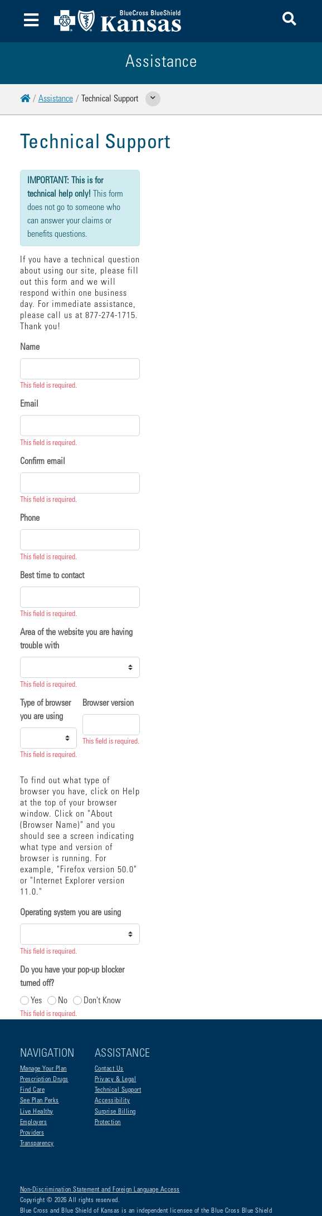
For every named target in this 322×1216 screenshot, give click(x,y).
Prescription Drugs (44, 1035)
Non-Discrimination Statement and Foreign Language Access (100, 1145)
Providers (32, 1088)
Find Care (32, 1045)
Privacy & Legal (115, 1035)
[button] (289, 20)
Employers (33, 1078)
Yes (36, 798)
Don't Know (102, 798)
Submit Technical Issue (64, 918)
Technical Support (118, 1045)
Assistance (55, 99)
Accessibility (112, 1056)
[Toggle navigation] (31, 21)
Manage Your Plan (43, 1024)
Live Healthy (36, 1067)
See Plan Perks (39, 1056)
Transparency (37, 1099)
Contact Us (109, 1024)
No (62, 798)
